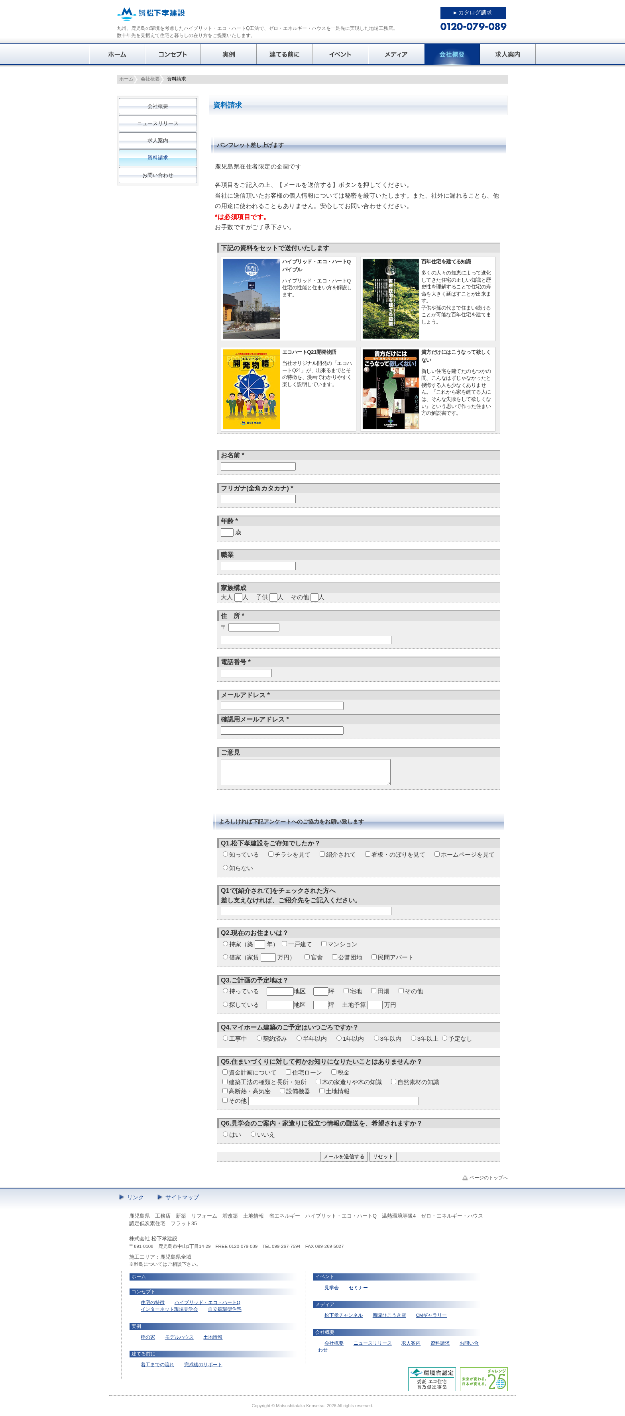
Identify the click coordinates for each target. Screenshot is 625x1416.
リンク (135, 1197)
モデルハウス (179, 1337)
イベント (340, 54)
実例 (229, 54)
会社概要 (452, 54)
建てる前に (284, 54)
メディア (396, 54)
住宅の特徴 (153, 1302)
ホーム (117, 54)
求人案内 (508, 54)
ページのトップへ (489, 1177)
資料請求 (157, 158)
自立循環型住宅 (225, 1309)
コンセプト (173, 54)
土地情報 (212, 1337)
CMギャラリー (431, 1315)
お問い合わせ (157, 175)
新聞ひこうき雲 (389, 1315)
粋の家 (148, 1337)
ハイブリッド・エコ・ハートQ (207, 1302)
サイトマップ (182, 1197)
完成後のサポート (203, 1364)
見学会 (331, 1287)
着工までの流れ (157, 1364)
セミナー (358, 1287)
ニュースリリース (158, 123)
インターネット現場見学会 (169, 1309)
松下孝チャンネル (343, 1315)
